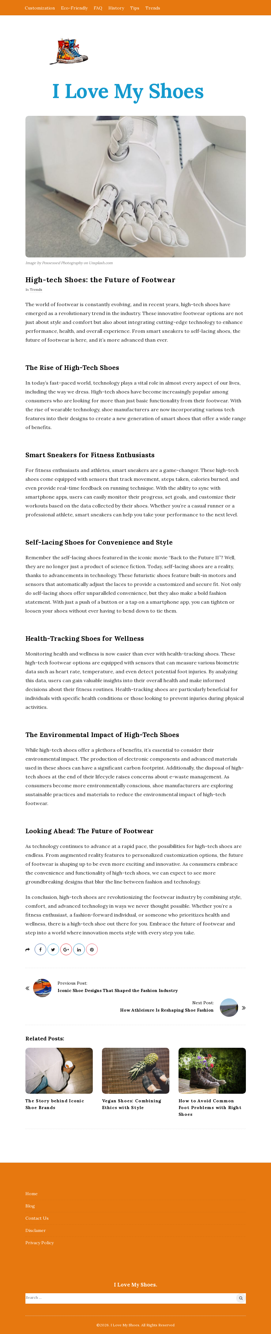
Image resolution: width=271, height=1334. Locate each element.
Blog (30, 1206)
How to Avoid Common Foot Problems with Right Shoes (210, 1107)
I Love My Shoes (128, 91)
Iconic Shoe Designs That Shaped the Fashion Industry (118, 990)
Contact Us (37, 1218)
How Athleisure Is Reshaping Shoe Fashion (167, 1010)
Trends (152, 8)
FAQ (98, 8)
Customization (40, 8)
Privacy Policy (39, 1242)
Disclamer (35, 1230)
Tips (134, 8)
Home (31, 1193)
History (116, 8)
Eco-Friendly (74, 8)
